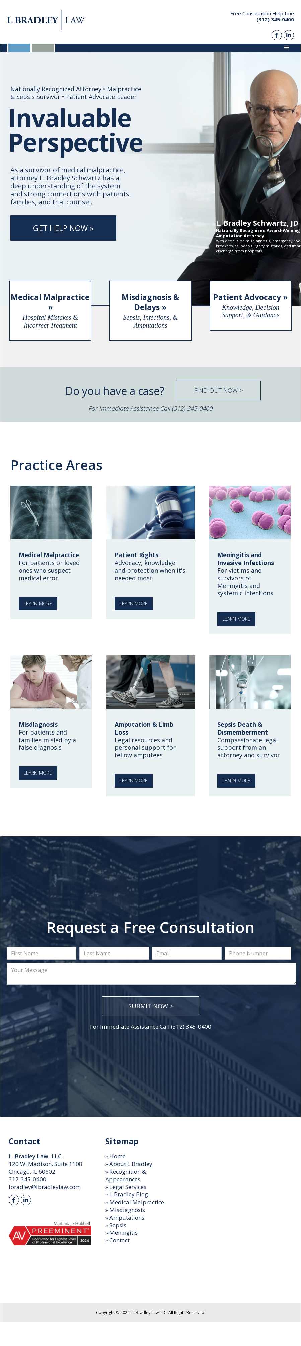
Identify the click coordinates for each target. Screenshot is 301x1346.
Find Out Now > (218, 390)
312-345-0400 (27, 1179)
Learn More (38, 603)
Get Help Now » (63, 228)
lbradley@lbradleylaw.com (45, 1187)
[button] (286, 48)
